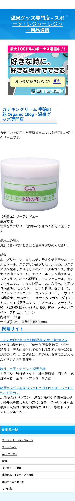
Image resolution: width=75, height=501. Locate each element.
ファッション (9, 447)
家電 (4, 461)
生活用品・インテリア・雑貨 (17, 474)
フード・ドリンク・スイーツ (17, 440)
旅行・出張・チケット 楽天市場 (23, 368)
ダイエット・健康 (11, 468)
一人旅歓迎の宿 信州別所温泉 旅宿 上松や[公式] (34, 340)
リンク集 (7, 488)
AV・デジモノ (9, 454)
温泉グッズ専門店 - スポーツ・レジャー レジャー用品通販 (37, 24)
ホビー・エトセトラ (13, 481)
